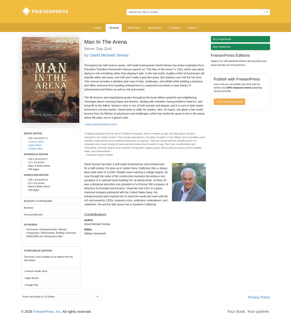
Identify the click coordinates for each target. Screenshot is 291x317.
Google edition (35, 148)
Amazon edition (36, 141)
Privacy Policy (259, 297)
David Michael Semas (109, 55)
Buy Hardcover (223, 46)
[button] (192, 28)
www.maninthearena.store (101, 124)
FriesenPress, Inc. (47, 312)
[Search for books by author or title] (194, 12)
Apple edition (35, 145)
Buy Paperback (223, 39)
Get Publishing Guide (229, 101)
